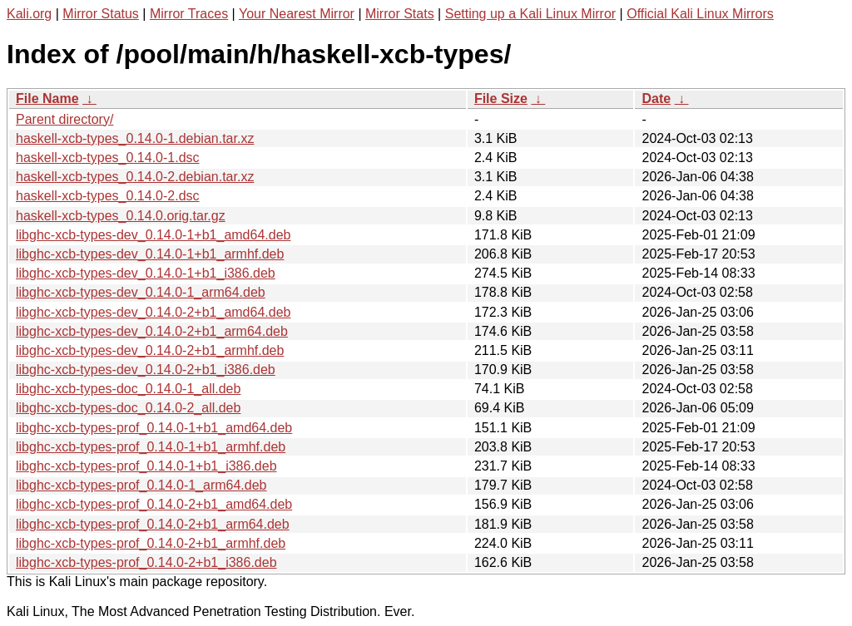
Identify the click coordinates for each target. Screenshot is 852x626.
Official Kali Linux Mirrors (700, 14)
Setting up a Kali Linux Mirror (530, 14)
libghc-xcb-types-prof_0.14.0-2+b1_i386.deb (146, 562)
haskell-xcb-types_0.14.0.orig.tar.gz (120, 216)
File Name (47, 98)
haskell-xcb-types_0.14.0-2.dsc (108, 196)
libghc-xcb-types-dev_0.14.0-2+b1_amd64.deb (153, 312)
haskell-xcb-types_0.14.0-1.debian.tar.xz (135, 138)
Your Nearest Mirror (296, 14)
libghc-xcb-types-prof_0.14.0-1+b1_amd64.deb (154, 428)
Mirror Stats (399, 14)
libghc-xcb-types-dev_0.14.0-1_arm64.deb (140, 292)
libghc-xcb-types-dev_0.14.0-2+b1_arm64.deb (152, 331)
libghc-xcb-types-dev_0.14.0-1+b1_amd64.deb (153, 235)
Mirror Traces (189, 14)
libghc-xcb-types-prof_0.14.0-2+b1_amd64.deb (154, 504)
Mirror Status (100, 14)
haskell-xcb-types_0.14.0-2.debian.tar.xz (135, 177)
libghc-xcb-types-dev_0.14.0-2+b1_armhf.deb (150, 350)
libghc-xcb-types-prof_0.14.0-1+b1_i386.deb (146, 466)
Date (656, 98)
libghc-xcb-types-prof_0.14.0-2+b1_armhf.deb (150, 543)
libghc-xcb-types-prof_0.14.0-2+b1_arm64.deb (153, 524)
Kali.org (29, 14)
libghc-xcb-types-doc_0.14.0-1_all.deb (128, 389)
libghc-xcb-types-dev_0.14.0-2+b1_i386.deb (145, 369)
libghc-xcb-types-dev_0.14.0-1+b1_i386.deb (145, 273)
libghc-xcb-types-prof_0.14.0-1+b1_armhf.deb (150, 447)
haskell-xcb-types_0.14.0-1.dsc (108, 157)
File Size (501, 98)
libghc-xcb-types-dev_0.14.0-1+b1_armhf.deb (150, 254)
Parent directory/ (64, 119)
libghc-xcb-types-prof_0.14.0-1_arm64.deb (141, 485)
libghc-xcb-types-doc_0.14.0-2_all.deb (128, 408)
